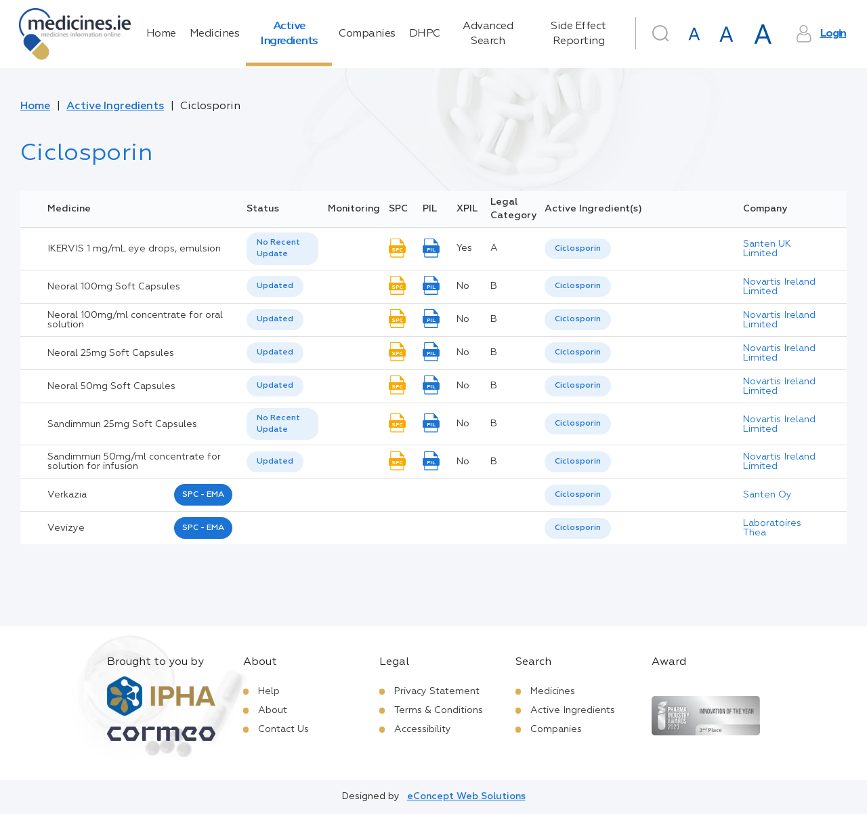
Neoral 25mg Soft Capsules (110, 353)
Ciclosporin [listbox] (578, 249)
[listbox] (282, 248)
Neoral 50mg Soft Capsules (111, 386)
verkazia (67, 495)
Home (161, 33)
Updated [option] (275, 286)
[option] (578, 249)
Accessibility (422, 729)
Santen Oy (767, 495)
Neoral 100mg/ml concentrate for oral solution (135, 319)
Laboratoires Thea (772, 527)
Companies (367, 33)
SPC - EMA (203, 495)
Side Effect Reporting (578, 34)
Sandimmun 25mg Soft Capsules (122, 424)
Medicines (215, 33)
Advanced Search (488, 34)
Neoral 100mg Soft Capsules (113, 286)
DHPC (424, 33)
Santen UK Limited (767, 248)
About (272, 710)
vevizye (66, 528)
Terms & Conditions (438, 710)
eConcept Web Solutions (466, 796)
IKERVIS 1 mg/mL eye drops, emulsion (134, 248)
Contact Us (283, 729)
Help (269, 691)
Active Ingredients (289, 34)
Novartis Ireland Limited (779, 286)
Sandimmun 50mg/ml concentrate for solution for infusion (134, 461)
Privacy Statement (437, 691)
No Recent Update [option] (278, 248)
